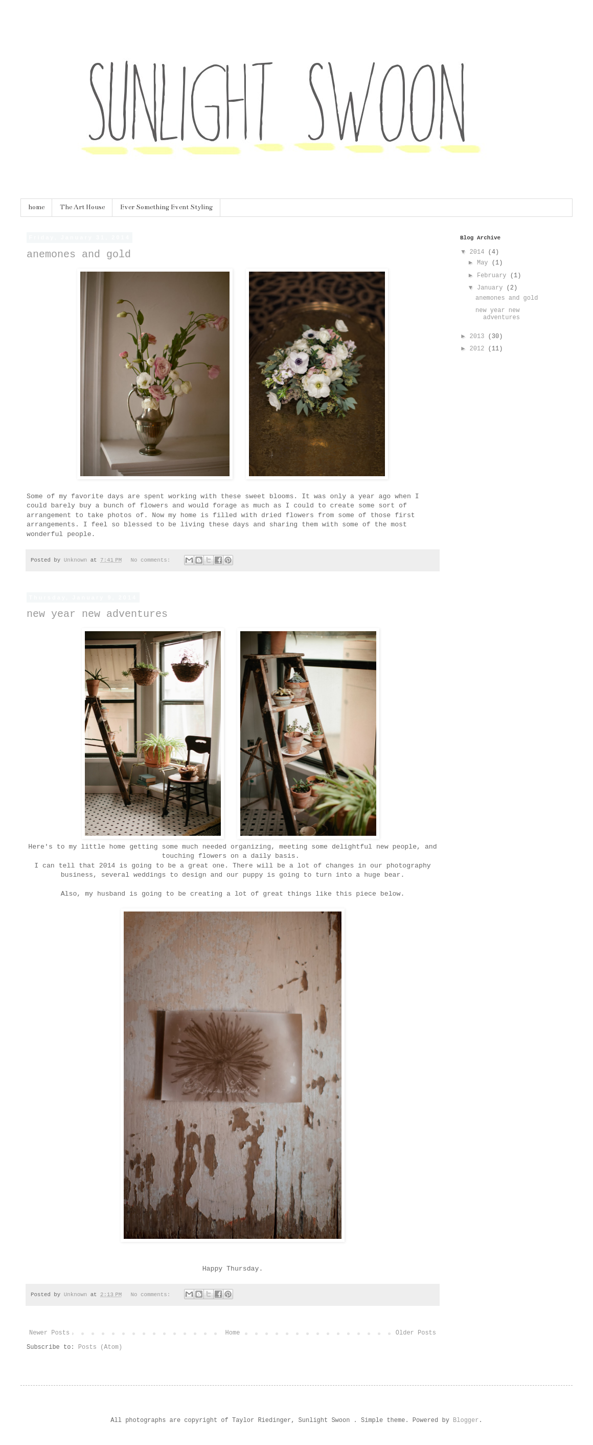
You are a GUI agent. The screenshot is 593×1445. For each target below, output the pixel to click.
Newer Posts (49, 1333)
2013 (479, 336)
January (492, 288)
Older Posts (416, 1333)
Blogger (465, 1420)
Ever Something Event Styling (166, 207)
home (36, 207)
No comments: (152, 560)
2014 (479, 252)
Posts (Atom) (100, 1347)
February (493, 275)
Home (232, 1333)
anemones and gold (79, 254)
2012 (479, 348)
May (484, 262)
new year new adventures (97, 614)
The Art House (82, 207)
